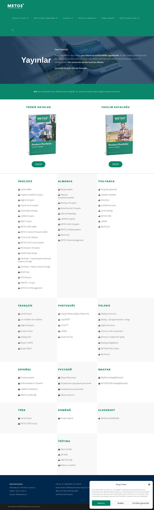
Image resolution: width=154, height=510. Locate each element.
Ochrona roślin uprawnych (110, 331)
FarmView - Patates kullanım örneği (34, 266)
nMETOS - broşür (26, 282)
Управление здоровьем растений (75, 383)
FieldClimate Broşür (27, 253)
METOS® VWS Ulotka (108, 348)
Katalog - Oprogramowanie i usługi (114, 319)
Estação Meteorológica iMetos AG (73, 313)
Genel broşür (25, 313)
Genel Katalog (105, 210)
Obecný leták (66, 449)
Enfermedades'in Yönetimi (31, 383)
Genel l (24, 189)
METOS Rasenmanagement (71, 240)
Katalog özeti (24, 337)
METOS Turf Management (30, 288)
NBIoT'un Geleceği (28, 395)
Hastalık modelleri (107, 194)
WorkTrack (24, 272)
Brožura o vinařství (67, 465)
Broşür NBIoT (25, 348)
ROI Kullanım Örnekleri (29, 248)
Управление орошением (71, 389)
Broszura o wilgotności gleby (111, 337)
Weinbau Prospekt (67, 203)
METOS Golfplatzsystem (69, 229)
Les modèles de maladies (30, 319)
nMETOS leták (65, 460)
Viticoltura (103, 200)
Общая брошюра (68, 377)
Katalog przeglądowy (108, 342)
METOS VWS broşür (28, 423)
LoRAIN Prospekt (66, 219)
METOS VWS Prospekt (68, 224)
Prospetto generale (107, 189)
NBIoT (25, 221)
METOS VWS (104, 216)
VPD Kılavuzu (24, 277)
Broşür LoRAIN (25, 342)
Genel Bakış (27, 210)
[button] (149, 484)
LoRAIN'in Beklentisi (29, 389)
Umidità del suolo (107, 205)
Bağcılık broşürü (26, 200)
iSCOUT (63, 325)
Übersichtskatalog (67, 213)
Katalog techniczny (107, 313)
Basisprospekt (65, 189)
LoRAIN (102, 221)
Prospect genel (66, 418)
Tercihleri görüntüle (140, 503)
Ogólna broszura (106, 325)
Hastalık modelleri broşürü (30, 194)
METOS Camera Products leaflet (33, 232)
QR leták (63, 454)
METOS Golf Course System (31, 242)
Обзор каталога (67, 395)
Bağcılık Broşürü (26, 325)
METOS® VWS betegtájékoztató (114, 383)
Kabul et (101, 503)
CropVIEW (64, 319)
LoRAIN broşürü (26, 216)
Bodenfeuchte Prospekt (69, 208)
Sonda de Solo (65, 337)
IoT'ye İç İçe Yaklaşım (28, 237)
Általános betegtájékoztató (111, 377)
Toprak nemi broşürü (28, 205)
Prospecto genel (27, 377)
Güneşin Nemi (25, 331)
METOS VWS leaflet (27, 226)
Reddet (121, 503)
